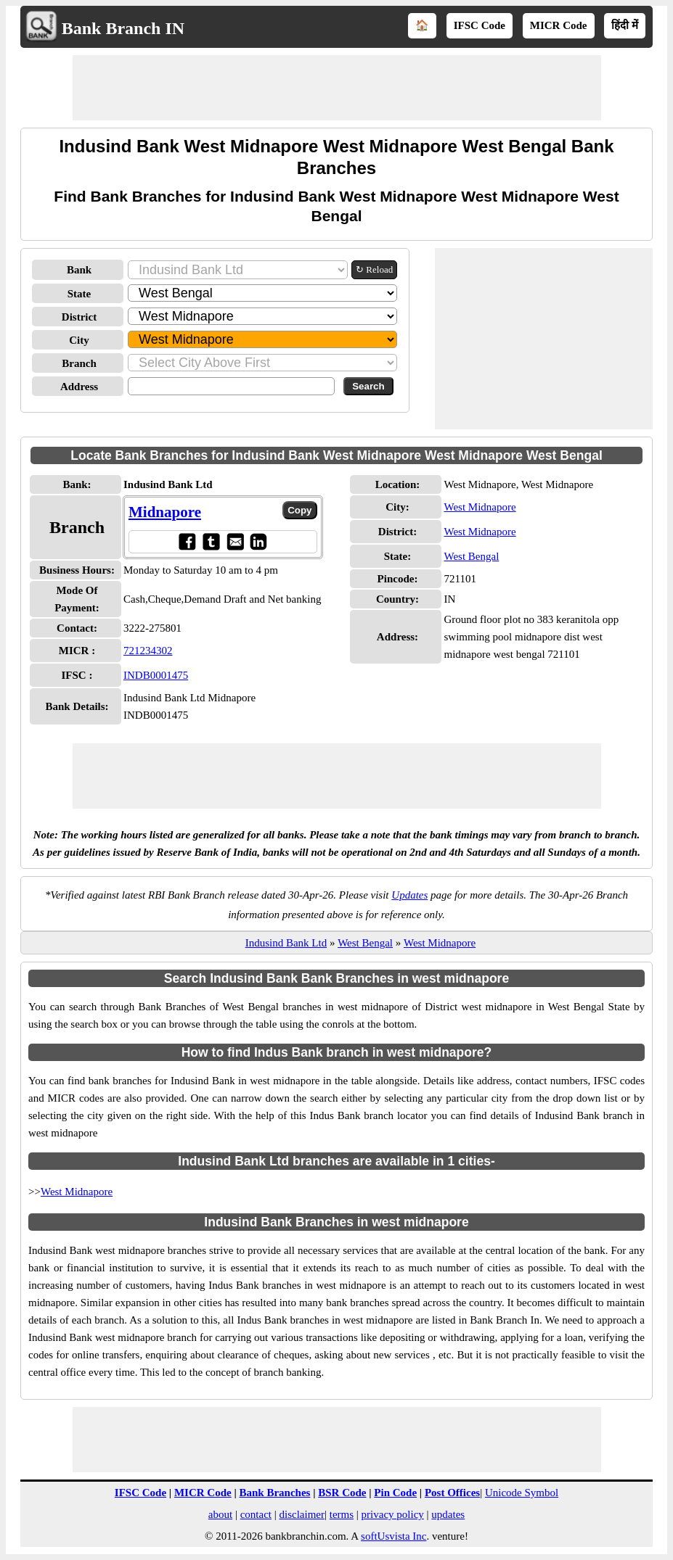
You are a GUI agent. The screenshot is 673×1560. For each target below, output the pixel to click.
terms (342, 1514)
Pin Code (395, 1492)
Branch (79, 363)
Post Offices (452, 1492)
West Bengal (471, 556)
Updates (409, 895)
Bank (79, 270)
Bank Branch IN (123, 28)
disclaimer (302, 1514)
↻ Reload (374, 269)
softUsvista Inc (393, 1536)
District (79, 317)
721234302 (148, 650)
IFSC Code (479, 25)
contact (256, 1514)
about (220, 1514)
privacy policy (393, 1514)
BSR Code (342, 1492)
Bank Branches (274, 1492)
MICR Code (558, 25)
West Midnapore (479, 507)
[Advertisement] (337, 87)
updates (448, 1514)
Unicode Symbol (521, 1492)
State (79, 294)
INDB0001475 (155, 675)
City (79, 340)
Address (79, 386)
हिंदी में (624, 25)
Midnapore (165, 512)
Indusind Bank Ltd (286, 943)
